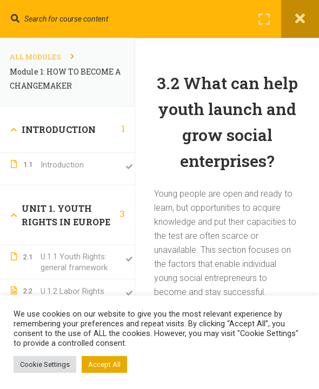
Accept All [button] (104, 364)
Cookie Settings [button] (45, 364)
